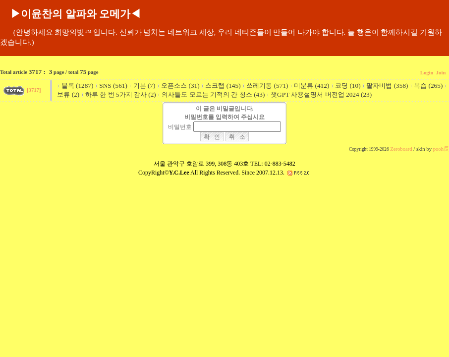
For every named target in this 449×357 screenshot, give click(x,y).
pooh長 (441, 149)
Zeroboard (401, 149)
